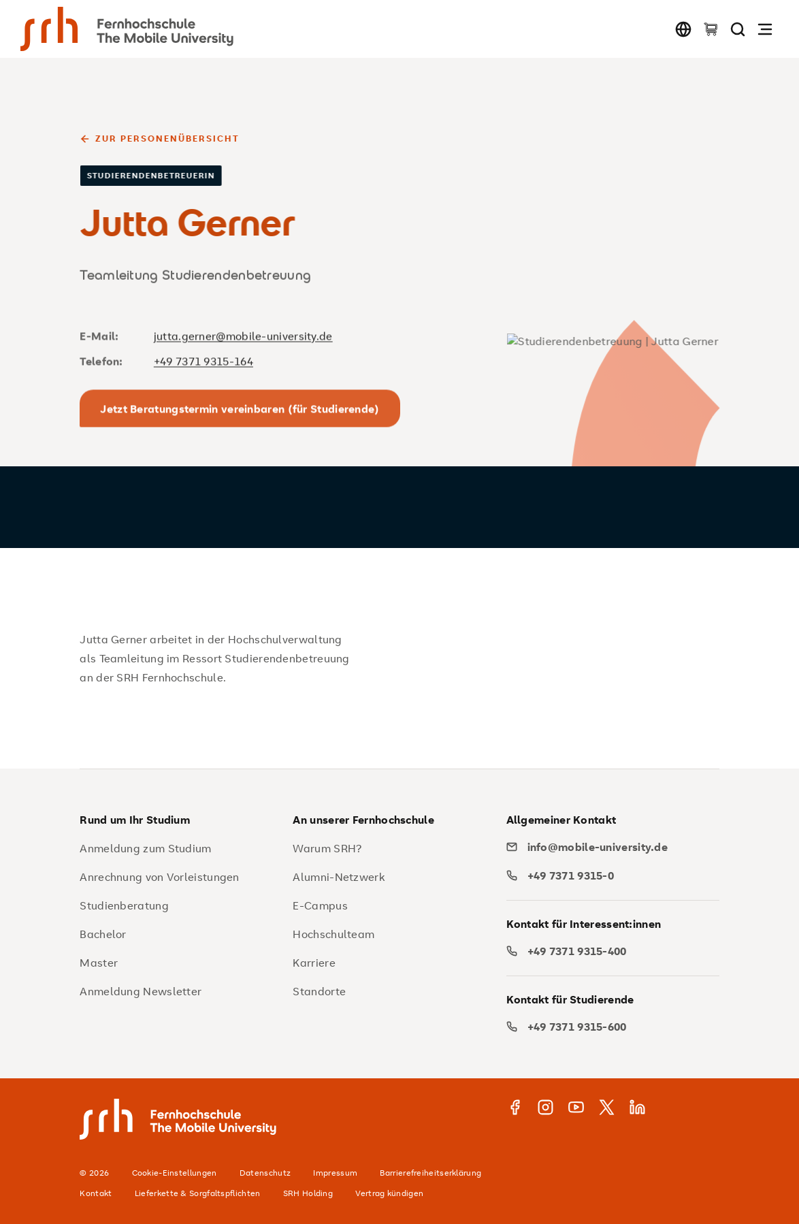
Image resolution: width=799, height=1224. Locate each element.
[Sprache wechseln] (683, 29)
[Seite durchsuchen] (737, 29)
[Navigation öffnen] (765, 29)
